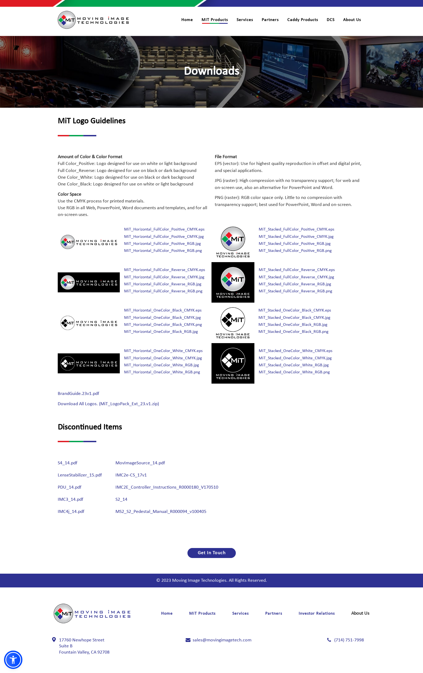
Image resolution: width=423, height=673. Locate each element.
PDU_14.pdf (69, 487)
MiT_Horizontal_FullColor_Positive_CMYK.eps (164, 229)
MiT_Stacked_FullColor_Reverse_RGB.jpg (295, 284)
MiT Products (215, 20)
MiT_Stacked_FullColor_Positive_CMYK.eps (296, 229)
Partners (270, 20)
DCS (331, 20)
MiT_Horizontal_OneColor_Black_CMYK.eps (163, 310)
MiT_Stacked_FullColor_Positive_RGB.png (295, 251)
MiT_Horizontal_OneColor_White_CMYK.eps (163, 351)
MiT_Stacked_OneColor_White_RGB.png (294, 372)
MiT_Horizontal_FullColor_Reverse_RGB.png (163, 291)
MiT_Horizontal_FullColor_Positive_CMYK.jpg (164, 237)
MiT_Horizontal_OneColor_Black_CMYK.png (163, 325)
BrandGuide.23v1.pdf (78, 393)
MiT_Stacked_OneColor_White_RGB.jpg (294, 365)
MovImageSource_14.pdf (140, 463)
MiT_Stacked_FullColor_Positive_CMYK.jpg (296, 237)
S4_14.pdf (67, 463)
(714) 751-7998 (349, 640)
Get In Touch (212, 553)
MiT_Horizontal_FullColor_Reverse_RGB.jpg (163, 284)
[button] (13, 660)
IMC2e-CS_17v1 (131, 475)
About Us (352, 20)
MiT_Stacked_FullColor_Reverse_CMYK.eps (297, 270)
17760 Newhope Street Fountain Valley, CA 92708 (84, 646)
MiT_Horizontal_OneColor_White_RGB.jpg (161, 365)
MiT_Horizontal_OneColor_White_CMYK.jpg (163, 358)
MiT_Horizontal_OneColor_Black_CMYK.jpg (162, 318)
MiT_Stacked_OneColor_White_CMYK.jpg (295, 358)
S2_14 (121, 499)
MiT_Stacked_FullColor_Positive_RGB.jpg (295, 244)
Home (187, 20)
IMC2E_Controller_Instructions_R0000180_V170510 (166, 487)
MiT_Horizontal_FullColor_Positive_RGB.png (163, 251)
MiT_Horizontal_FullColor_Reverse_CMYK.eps (164, 270)
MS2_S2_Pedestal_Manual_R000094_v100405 (160, 511)
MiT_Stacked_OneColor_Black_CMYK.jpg (294, 318)
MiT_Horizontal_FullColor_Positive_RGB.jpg (162, 244)
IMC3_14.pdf (70, 499)
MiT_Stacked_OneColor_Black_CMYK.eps (294, 310)
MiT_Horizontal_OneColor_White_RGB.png (162, 372)
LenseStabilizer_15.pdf (80, 475)
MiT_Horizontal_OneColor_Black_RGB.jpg (161, 332)
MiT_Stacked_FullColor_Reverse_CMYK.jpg (296, 277)
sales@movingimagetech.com (222, 640)
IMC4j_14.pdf (71, 511)
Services (245, 20)
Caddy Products (302, 20)
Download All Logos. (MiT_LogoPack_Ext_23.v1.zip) (108, 404)
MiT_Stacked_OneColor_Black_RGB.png (293, 332)
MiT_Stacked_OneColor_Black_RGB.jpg (293, 325)
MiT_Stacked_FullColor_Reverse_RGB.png (295, 291)
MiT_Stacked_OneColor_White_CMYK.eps (295, 351)
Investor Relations (317, 613)
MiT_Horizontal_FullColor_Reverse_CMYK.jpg (164, 277)
